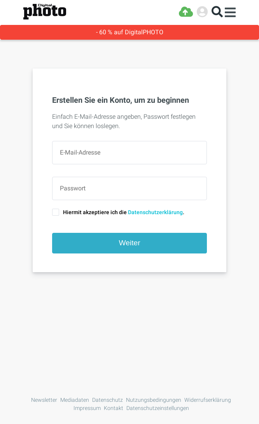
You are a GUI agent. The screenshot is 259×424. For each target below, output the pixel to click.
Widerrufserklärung (207, 400)
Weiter (129, 243)
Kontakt (113, 408)
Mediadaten (74, 400)
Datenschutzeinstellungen (157, 408)
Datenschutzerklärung (155, 212)
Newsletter (44, 400)
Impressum (87, 408)
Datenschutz (107, 400)
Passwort (73, 188)
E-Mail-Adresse (80, 153)
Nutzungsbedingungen (153, 400)
